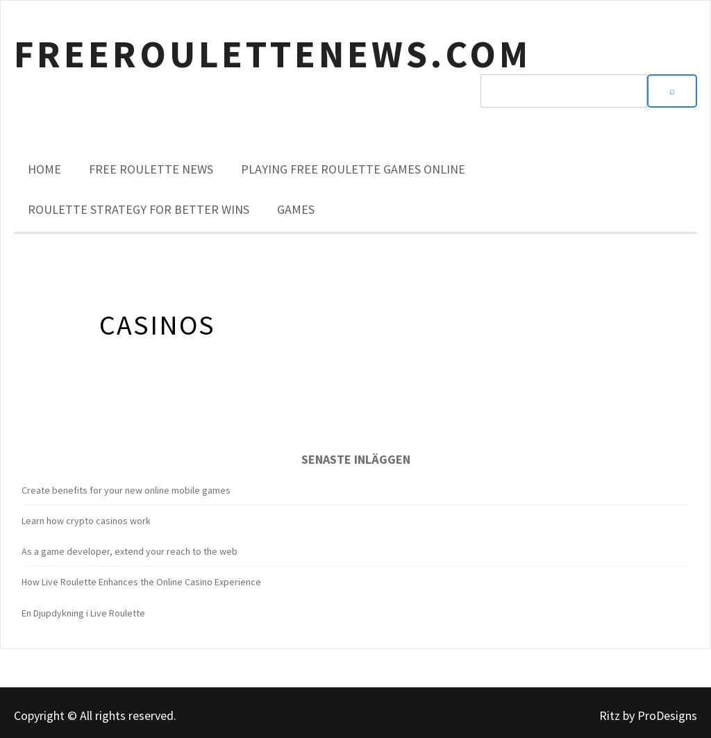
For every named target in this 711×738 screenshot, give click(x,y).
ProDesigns (667, 715)
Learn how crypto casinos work (86, 520)
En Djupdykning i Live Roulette (83, 613)
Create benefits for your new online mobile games (126, 490)
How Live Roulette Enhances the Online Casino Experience (141, 582)
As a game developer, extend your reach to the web (129, 551)
